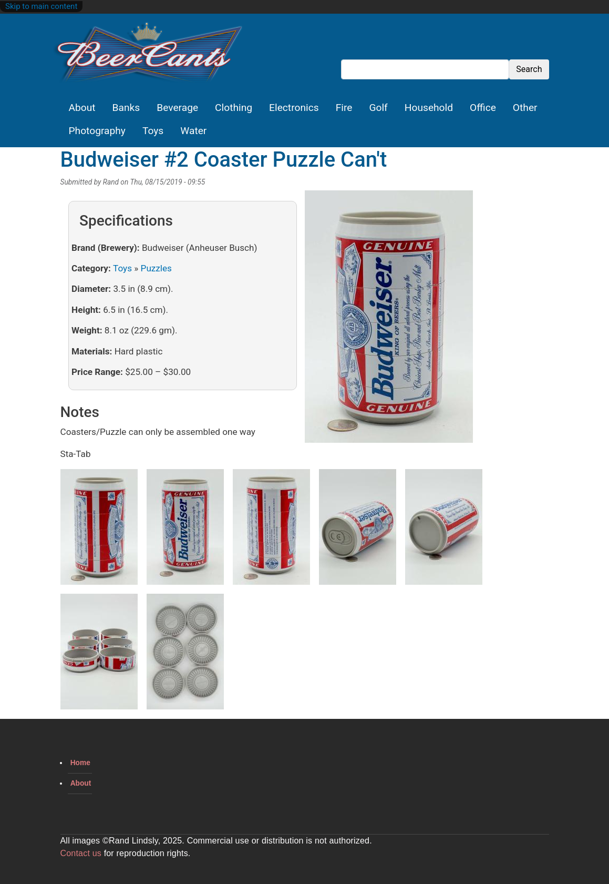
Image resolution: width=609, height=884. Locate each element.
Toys (152, 131)
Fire (344, 107)
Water (193, 131)
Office (483, 107)
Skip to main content (41, 6)
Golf (378, 107)
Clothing (233, 107)
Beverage (177, 107)
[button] (389, 320)
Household (429, 107)
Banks (126, 107)
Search (529, 69)
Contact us (80, 853)
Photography (97, 131)
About (82, 107)
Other (525, 107)
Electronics (294, 107)
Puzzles (156, 268)
